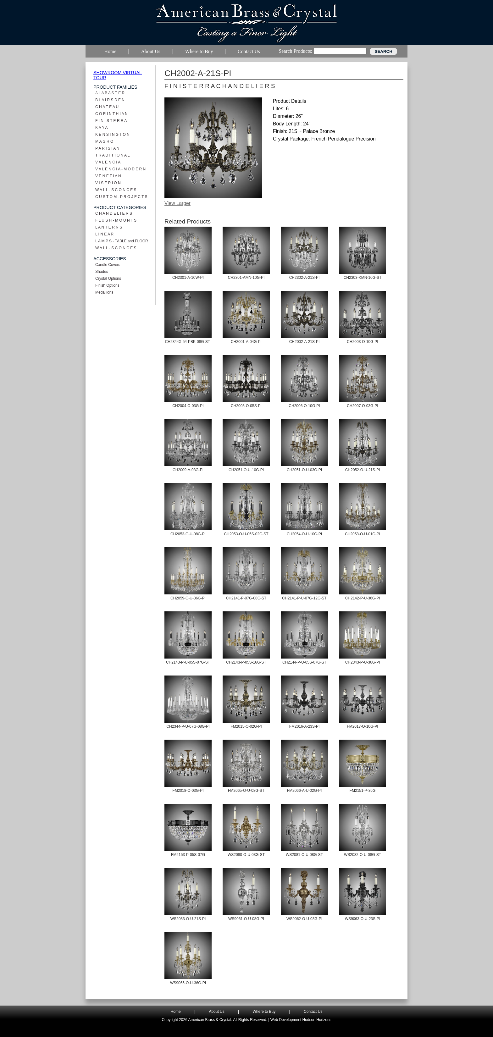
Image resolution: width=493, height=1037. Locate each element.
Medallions (104, 292)
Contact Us (313, 1011)
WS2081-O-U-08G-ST (304, 854)
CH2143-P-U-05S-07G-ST (188, 662)
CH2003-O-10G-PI (362, 341)
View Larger (177, 203)
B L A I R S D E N (110, 100)
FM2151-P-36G (363, 790)
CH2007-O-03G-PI (362, 406)
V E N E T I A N (108, 176)
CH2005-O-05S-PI (246, 406)
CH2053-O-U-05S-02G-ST (246, 534)
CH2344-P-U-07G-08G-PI (187, 726)
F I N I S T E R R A (111, 121)
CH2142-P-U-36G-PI (362, 598)
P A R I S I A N (107, 148)
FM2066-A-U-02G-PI (304, 790)
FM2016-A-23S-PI (304, 726)
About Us (216, 1011)
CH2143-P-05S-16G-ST (246, 662)
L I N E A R (104, 234)
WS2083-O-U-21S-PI (188, 919)
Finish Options (107, 285)
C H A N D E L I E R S (113, 213)
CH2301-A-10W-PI (188, 277)
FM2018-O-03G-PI (187, 790)
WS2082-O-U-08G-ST (362, 854)
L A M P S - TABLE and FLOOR (121, 241)
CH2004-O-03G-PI (187, 406)
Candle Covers (107, 264)
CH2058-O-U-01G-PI (362, 534)
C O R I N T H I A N (111, 114)
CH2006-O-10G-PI (304, 406)
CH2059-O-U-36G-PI (188, 598)
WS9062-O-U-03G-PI (304, 919)
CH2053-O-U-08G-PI (188, 534)
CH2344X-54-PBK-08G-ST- (188, 341)
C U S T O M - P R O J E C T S (121, 197)
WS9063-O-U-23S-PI (362, 919)
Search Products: (295, 51)
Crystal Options (108, 278)
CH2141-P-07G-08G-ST (246, 598)
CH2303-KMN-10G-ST (363, 277)
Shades (101, 271)
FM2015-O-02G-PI (246, 726)
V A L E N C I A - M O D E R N (120, 169)
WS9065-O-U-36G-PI (188, 983)
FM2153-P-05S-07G (188, 854)
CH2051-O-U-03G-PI (304, 470)
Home (176, 1011)
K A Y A (101, 127)
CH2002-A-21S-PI (304, 341)
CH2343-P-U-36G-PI (362, 662)
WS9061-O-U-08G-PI (246, 919)
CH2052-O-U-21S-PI (362, 470)
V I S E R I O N (108, 183)
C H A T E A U (107, 107)
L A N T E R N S (108, 227)
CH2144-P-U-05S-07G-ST (304, 662)
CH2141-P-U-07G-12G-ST (304, 598)
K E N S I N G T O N (112, 134)
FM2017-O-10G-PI (362, 726)
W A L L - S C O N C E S (115, 190)
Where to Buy (264, 1011)
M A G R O (104, 141)
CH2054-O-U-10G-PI (304, 534)
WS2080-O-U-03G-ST (246, 854)
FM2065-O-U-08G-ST (246, 790)
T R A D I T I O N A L (112, 155)
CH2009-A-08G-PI (188, 470)
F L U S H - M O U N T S (115, 220)
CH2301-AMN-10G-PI (246, 277)
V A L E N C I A (107, 162)
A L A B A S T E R (110, 93)
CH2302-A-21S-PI (304, 277)
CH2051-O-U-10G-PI (246, 470)
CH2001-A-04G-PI (246, 341)
